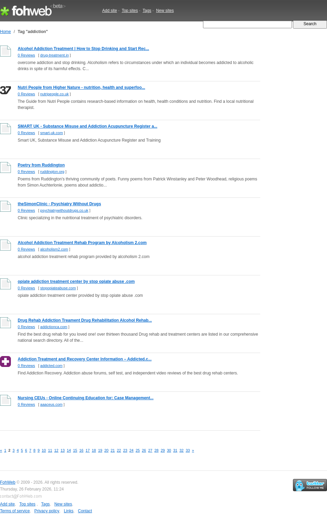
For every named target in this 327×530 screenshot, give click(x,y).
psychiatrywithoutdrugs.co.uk (64, 210)
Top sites (130, 10)
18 (94, 450)
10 (44, 450)
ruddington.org (52, 172)
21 (113, 450)
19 (100, 450)
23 (125, 450)
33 (188, 450)
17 (87, 450)
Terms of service (15, 511)
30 (169, 450)
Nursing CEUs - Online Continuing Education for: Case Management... (86, 398)
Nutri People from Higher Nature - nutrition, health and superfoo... (81, 87)
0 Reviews (26, 55)
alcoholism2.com (54, 249)
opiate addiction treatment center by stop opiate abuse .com (76, 281)
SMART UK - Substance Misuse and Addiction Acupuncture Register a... (87, 126)
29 (163, 450)
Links (68, 511)
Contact (85, 511)
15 (75, 450)
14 (69, 450)
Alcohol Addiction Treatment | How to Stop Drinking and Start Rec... (83, 48)
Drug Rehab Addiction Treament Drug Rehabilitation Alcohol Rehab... (85, 320)
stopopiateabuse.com (58, 288)
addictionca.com (53, 327)
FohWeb (7, 482)
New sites (165, 10)
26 (144, 450)
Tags (147, 10)
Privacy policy (46, 511)
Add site (109, 10)
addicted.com (51, 366)
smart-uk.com (51, 133)
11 (50, 450)
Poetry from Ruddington (41, 165)
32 (182, 450)
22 (119, 450)
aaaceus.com (51, 404)
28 (156, 450)
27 (150, 450)
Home (5, 31)
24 (131, 450)
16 (81, 450)
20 (106, 450)
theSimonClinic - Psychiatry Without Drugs (59, 204)
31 (175, 450)
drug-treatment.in (54, 55)
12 (56, 450)
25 (138, 450)
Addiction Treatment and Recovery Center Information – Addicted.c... (85, 359)
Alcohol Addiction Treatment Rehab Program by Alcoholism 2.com (82, 242)
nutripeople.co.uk (54, 94)
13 (63, 450)
